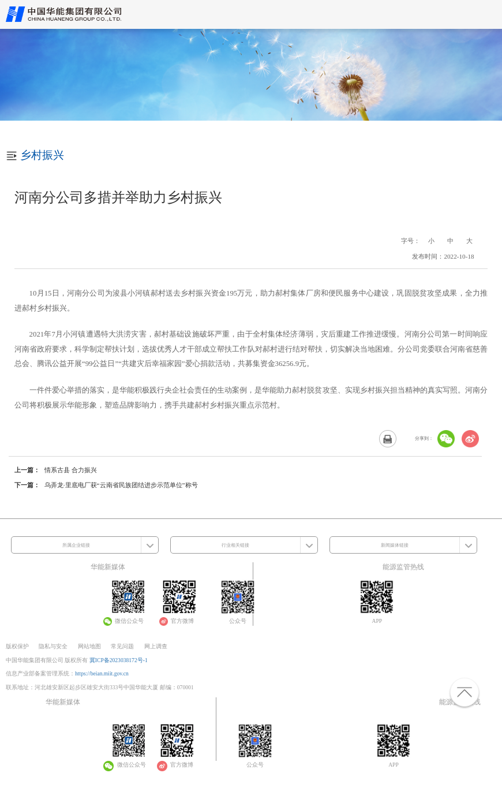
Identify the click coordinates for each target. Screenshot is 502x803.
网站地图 (89, 646)
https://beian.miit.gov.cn (102, 673)
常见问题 (122, 646)
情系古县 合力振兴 (70, 469)
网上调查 (155, 646)
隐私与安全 (53, 646)
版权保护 (17, 646)
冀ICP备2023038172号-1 (118, 660)
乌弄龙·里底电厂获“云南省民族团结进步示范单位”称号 (121, 484)
